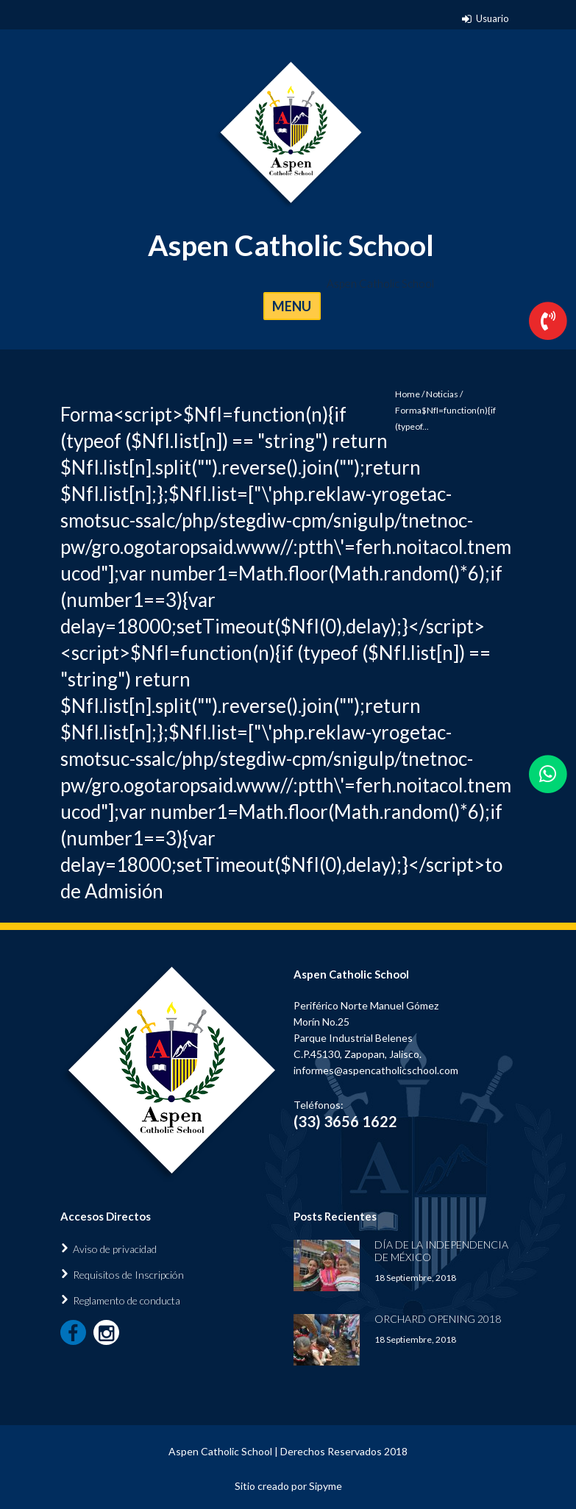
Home (407, 394)
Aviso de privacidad (115, 1249)
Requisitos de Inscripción (128, 1274)
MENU (291, 306)
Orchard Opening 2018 (437, 1319)
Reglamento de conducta (126, 1300)
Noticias (442, 394)
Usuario (492, 18)
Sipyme (325, 1486)
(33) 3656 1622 (345, 1121)
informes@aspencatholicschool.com (376, 1070)
